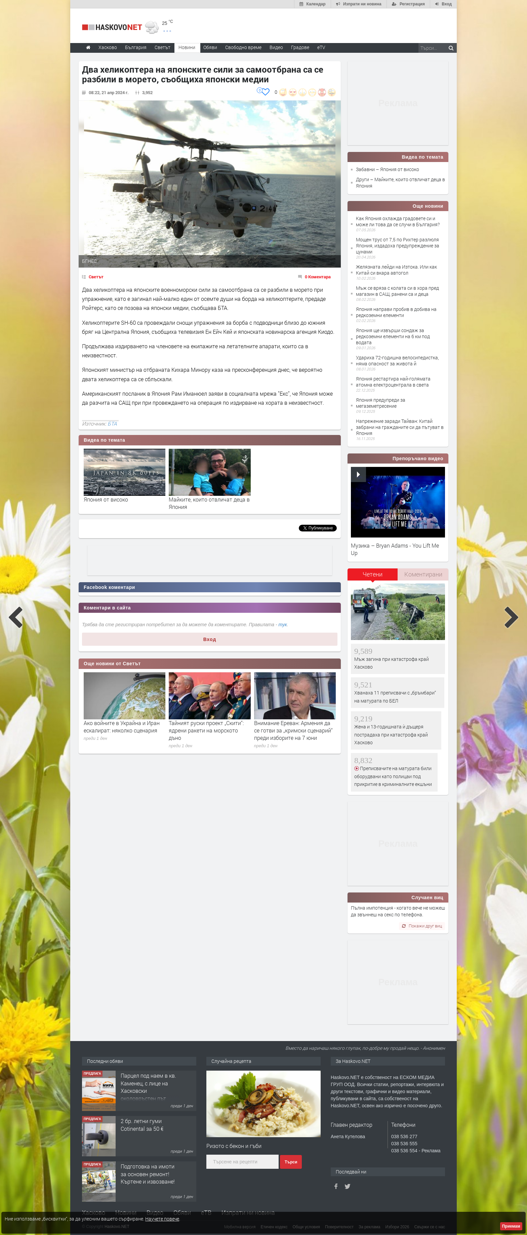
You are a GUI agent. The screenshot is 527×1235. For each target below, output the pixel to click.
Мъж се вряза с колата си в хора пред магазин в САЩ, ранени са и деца (397, 291)
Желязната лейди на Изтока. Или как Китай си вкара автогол (396, 270)
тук (283, 624)
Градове (300, 47)
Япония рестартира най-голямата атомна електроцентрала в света (393, 381)
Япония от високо (106, 499)
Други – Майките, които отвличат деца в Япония (400, 182)
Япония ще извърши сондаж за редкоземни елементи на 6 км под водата (393, 336)
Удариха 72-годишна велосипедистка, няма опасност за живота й (397, 360)
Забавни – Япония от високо (387, 169)
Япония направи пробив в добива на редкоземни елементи (396, 312)
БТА (112, 423)
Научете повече (162, 1219)
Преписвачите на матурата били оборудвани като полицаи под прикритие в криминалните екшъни (393, 776)
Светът (96, 277)
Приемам (511, 1226)
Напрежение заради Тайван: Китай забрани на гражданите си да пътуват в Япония (400, 427)
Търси (291, 1162)
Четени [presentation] (372, 574)
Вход (209, 639)
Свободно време (243, 47)
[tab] (373, 576)
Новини (186, 47)
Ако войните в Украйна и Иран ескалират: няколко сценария (122, 726)
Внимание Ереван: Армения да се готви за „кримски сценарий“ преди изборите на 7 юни (293, 730)
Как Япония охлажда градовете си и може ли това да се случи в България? (398, 221)
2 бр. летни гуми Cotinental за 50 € (142, 1124)
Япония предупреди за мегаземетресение (380, 403)
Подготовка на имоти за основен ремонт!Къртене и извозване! (148, 1174)
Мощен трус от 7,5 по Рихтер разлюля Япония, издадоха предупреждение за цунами (397, 245)
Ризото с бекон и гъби (233, 1145)
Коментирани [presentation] (423, 574)
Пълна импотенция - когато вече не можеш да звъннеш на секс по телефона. (398, 911)
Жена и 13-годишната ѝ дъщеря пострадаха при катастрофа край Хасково (391, 734)
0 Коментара (318, 277)
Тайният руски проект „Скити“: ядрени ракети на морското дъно (206, 730)
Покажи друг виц (422, 925)
